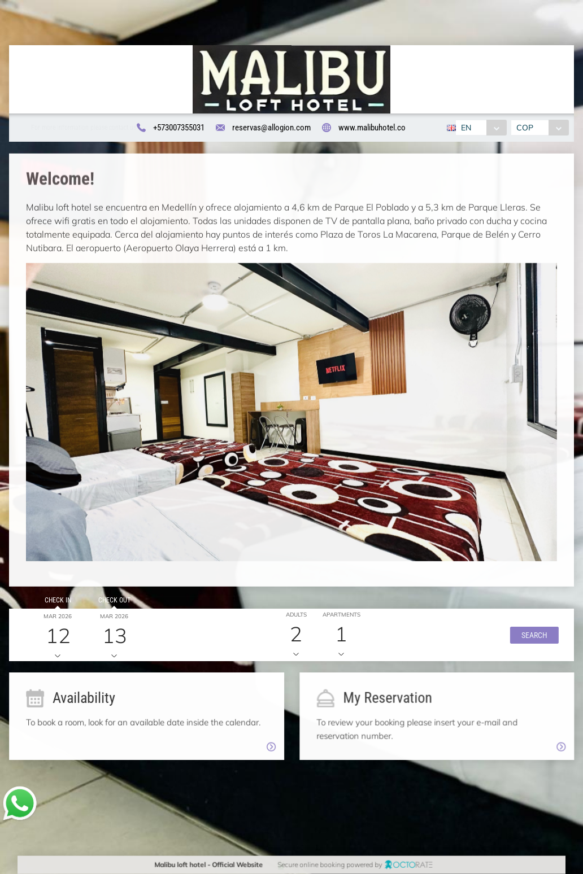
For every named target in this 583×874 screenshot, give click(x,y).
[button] (528, 638)
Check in (54, 604)
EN (466, 128)
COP (524, 128)
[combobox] (481, 127)
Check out (110, 604)
